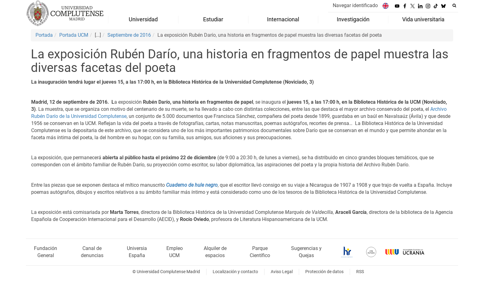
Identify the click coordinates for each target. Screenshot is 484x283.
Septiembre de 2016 (129, 35)
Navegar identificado (355, 5)
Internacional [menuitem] (283, 19)
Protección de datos (324, 271)
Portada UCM (73, 35)
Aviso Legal (282, 271)
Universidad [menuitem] (143, 19)
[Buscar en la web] (454, 5)
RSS (360, 271)
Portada (44, 35)
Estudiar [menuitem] (213, 19)
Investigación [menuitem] (353, 19)
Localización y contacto (235, 271)
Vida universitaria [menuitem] (423, 19)
